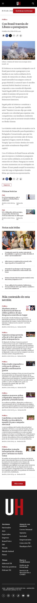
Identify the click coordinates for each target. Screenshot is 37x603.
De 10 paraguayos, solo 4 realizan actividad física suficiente (11, 199)
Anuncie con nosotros (25, 525)
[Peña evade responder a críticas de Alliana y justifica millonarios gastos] (30, 363)
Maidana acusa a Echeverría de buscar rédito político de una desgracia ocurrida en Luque (14, 311)
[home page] (18, 3)
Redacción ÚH (20, 203)
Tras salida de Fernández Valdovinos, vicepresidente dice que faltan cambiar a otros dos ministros (19, 286)
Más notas (18, 484)
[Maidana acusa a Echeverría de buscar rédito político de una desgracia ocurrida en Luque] (30, 308)
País (3, 195)
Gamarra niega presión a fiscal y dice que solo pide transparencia (12, 337)
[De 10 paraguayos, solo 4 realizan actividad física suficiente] (30, 197)
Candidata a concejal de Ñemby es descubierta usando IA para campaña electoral (13, 421)
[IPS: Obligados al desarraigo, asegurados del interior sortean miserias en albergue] (30, 211)
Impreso (7, 185)
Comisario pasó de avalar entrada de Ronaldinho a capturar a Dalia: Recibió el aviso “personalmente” (19, 254)
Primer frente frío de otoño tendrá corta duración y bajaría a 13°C (19, 278)
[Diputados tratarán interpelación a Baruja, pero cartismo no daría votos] (30, 448)
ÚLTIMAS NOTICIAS (24, 11)
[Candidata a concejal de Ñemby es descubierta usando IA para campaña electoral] (30, 417)
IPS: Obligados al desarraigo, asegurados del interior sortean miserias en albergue (12, 213)
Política (4, 19)
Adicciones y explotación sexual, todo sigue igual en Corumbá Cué (18, 262)
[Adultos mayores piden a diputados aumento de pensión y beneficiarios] (30, 394)
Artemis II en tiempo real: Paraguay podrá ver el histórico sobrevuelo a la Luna (18, 270)
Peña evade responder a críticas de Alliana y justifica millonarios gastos (12, 367)
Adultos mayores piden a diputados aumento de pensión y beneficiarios (12, 397)
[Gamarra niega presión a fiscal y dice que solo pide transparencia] (30, 334)
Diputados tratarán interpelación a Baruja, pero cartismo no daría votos (12, 452)
